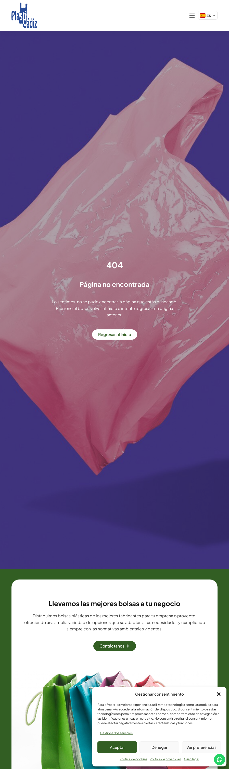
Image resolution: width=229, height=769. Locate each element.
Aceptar (117, 747)
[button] (218, 694)
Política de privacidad (165, 759)
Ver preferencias (201, 747)
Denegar (159, 747)
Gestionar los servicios (116, 733)
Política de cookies (133, 759)
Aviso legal (191, 759)
